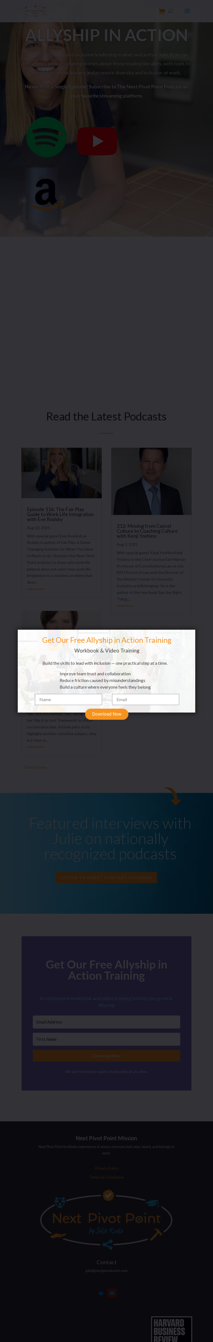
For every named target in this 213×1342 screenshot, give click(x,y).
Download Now (106, 705)
